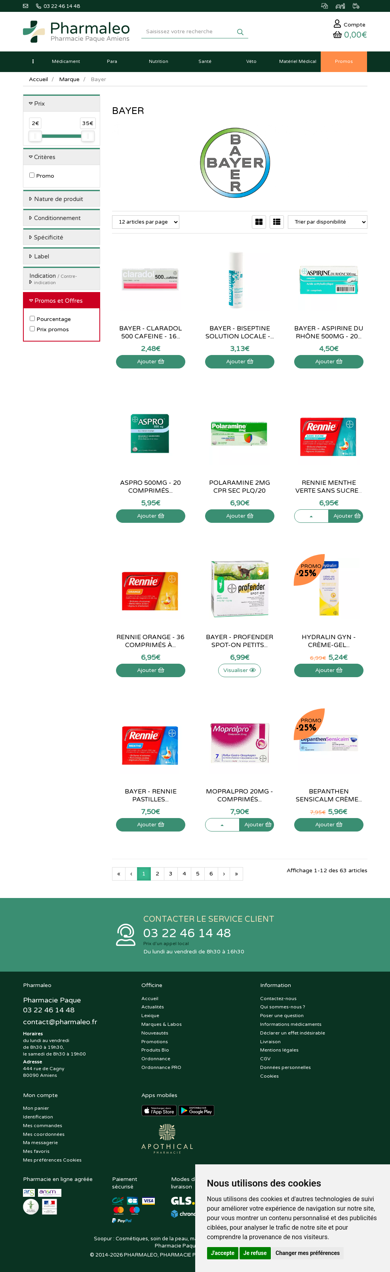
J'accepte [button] (223, 1253)
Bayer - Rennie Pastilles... (151, 795)
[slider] (35, 136)
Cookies (269, 1076)
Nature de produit (58, 199)
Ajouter (150, 361)
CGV (265, 1058)
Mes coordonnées (44, 1134)
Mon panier (36, 1108)
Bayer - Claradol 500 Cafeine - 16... (150, 332)
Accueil (38, 79)
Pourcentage (50, 319)
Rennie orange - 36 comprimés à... (150, 641)
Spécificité (48, 237)
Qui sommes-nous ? (282, 1007)
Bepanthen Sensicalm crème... (329, 795)
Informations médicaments (291, 1024)
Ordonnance (155, 1058)
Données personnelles (285, 1067)
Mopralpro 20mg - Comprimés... (239, 795)
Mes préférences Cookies (52, 1160)
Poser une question (282, 1015)
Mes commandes (42, 1125)
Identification (38, 1117)
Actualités (152, 1007)
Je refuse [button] (255, 1253)
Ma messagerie (40, 1142)
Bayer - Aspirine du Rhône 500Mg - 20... (328, 332)
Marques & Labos (161, 1024)
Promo (41, 176)
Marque (69, 79)
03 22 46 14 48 (187, 933)
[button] (33, 61)
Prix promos (49, 329)
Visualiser (239, 670)
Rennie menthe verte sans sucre (328, 487)
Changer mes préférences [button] (308, 1253)
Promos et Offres (58, 300)
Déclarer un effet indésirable (292, 1033)
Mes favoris (36, 1151)
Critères (44, 157)
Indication (53, 279)
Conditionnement (57, 218)
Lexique (150, 1015)
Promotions (154, 1041)
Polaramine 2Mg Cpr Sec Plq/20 (239, 487)
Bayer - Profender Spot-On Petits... (239, 641)
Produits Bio (155, 1050)
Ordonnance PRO (161, 1067)
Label (41, 256)
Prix (39, 103)
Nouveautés (154, 1033)
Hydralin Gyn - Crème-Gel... (329, 641)
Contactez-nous (278, 998)
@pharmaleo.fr (60, 1022)
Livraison (270, 1041)
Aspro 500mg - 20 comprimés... (150, 487)
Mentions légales (279, 1050)
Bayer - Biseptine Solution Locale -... (239, 332)
